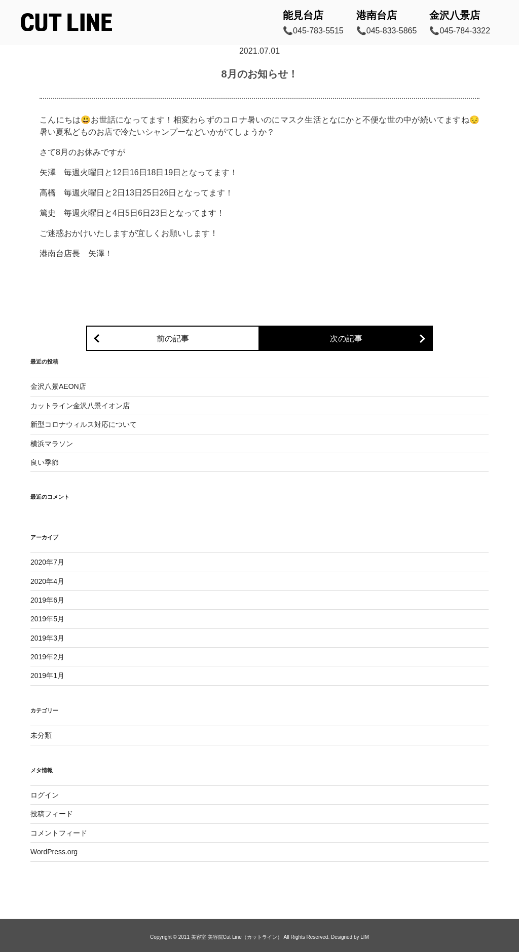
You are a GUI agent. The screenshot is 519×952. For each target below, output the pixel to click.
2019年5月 (47, 619)
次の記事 (346, 338)
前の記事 (173, 338)
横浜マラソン (51, 444)
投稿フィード (51, 814)
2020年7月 (47, 562)
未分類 (41, 735)
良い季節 (44, 462)
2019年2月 (47, 657)
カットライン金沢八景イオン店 (80, 406)
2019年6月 (47, 600)
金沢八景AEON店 (58, 386)
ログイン (44, 795)
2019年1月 (47, 675)
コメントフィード (58, 833)
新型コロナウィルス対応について (83, 424)
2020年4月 (47, 581)
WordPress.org (54, 852)
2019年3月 (47, 638)
